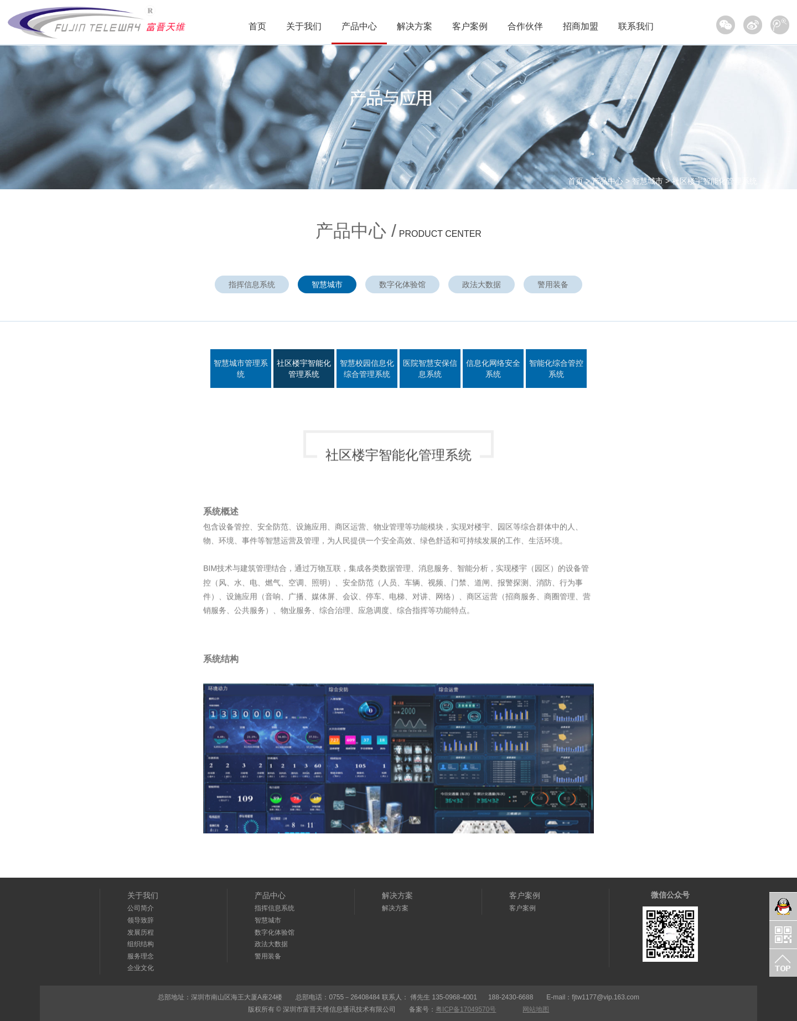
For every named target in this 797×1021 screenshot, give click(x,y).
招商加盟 (580, 26)
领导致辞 (140, 920)
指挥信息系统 (252, 284)
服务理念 (140, 956)
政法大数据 (481, 284)
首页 (257, 26)
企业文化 (140, 968)
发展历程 (140, 932)
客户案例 (470, 26)
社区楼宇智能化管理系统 (714, 181)
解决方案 (414, 26)
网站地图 (535, 1009)
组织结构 (140, 944)
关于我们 (304, 26)
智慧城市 (647, 181)
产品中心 (359, 26)
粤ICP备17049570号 (466, 1009)
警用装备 (552, 284)
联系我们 (636, 26)
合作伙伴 (525, 26)
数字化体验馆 (402, 284)
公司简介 (140, 908)
